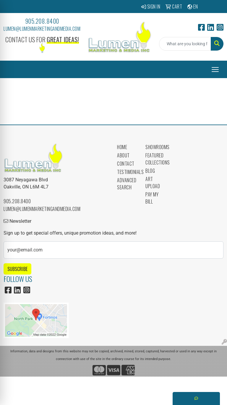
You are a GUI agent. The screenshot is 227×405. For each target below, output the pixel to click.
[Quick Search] (185, 44)
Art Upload (152, 182)
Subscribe (17, 268)
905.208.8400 (42, 21)
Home (122, 147)
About (123, 155)
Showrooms (156, 147)
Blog (150, 170)
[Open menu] (215, 69)
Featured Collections (156, 159)
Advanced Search (126, 184)
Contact (125, 163)
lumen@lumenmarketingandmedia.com (42, 28)
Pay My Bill (151, 198)
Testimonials (127, 171)
